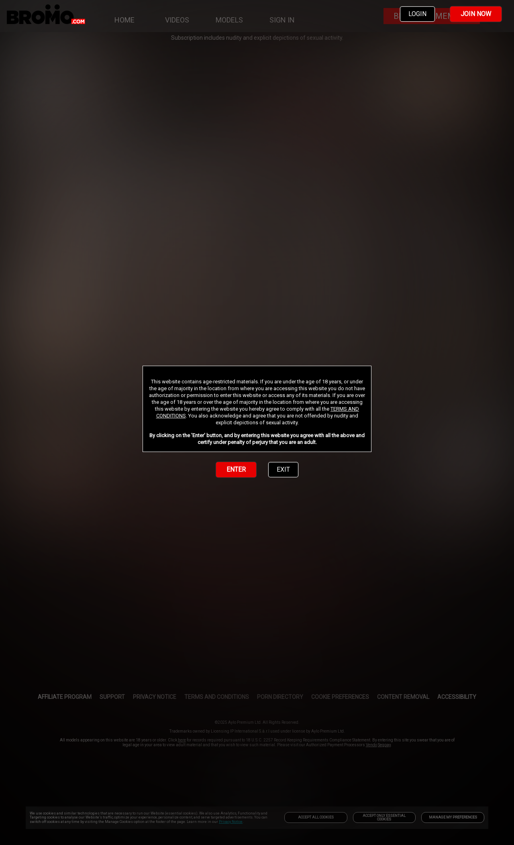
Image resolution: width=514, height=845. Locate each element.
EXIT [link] (283, 469)
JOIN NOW (476, 14)
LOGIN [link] (417, 14)
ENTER (236, 469)
